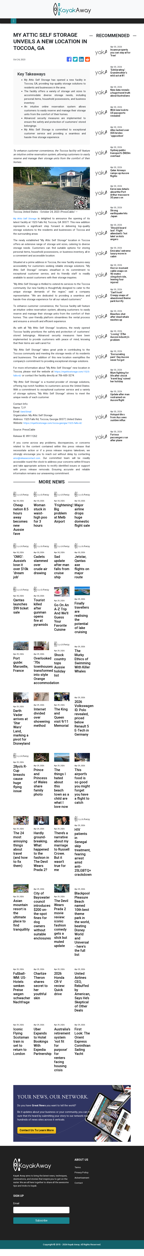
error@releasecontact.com (28, 461)
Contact (79, 1189)
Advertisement (83, 1184)
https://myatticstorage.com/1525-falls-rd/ (36, 375)
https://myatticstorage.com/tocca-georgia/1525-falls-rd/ (55, 426)
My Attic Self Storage (25, 218)
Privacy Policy (82, 1179)
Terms (78, 1174)
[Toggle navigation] (13, 20)
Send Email (26, 415)
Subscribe (41, 1227)
